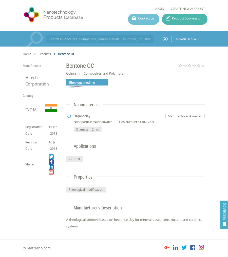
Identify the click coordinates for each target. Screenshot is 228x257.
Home (27, 54)
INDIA (30, 110)
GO (165, 39)
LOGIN (159, 9)
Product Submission (187, 18)
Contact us (146, 18)
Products (45, 54)
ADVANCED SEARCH (188, 39)
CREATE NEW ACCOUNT (188, 9)
